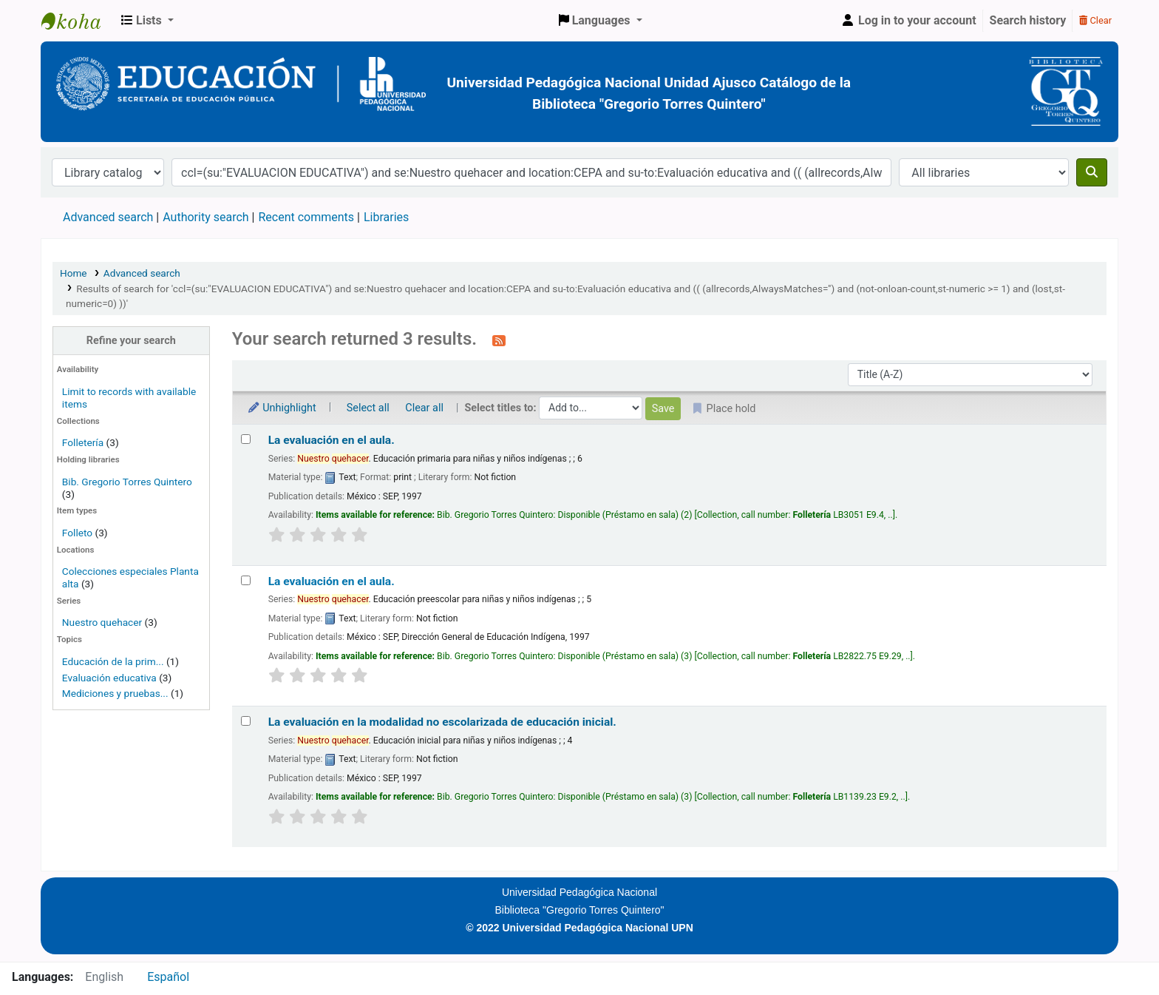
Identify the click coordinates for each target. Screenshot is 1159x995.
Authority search (205, 217)
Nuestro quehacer (102, 622)
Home (73, 273)
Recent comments (306, 217)
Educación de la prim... (113, 661)
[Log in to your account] (908, 21)
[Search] (1091, 172)
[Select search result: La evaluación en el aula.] (246, 439)
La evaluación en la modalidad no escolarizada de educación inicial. (442, 722)
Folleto (77, 533)
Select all (368, 408)
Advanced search (108, 217)
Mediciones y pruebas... (115, 693)
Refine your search (131, 340)
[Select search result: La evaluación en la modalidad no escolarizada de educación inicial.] (246, 721)
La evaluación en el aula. (331, 440)
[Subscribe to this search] (499, 340)
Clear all (424, 408)
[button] (147, 21)
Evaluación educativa (109, 678)
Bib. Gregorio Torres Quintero (127, 482)
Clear (1095, 20)
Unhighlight (281, 408)
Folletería (82, 442)
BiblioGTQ (78, 21)
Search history (1028, 20)
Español (168, 977)
